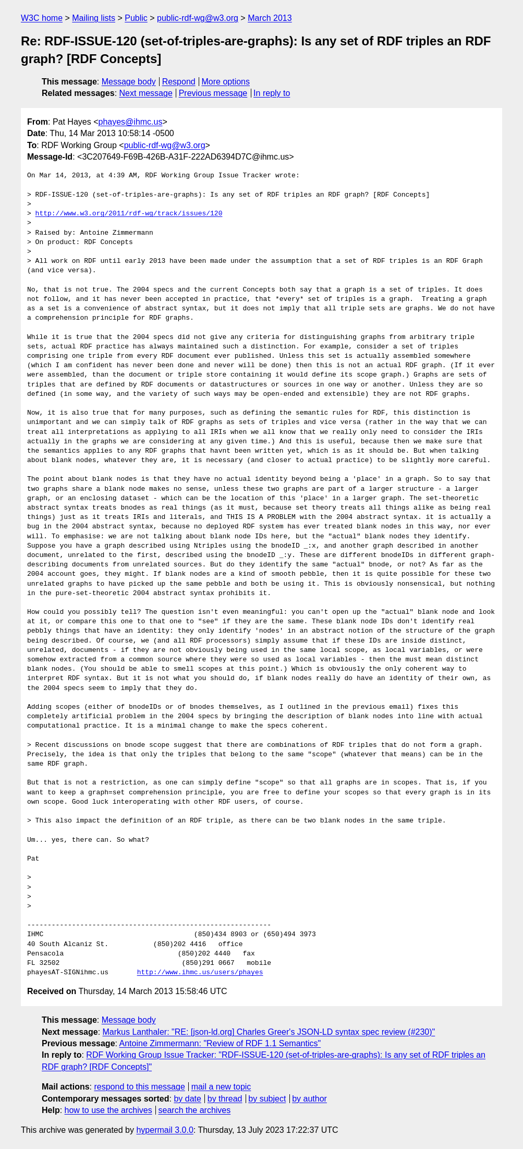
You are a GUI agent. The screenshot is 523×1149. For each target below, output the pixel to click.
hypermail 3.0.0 (164, 1130)
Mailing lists (93, 18)
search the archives (195, 1110)
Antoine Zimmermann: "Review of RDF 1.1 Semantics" (220, 1043)
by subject (267, 1098)
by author (309, 1098)
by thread (225, 1098)
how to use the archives (108, 1110)
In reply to (271, 93)
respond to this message (139, 1086)
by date (187, 1098)
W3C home (42, 18)
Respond (179, 81)
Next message (146, 93)
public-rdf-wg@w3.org (197, 18)
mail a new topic (221, 1086)
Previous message (213, 93)
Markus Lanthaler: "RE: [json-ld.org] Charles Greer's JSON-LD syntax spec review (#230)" (269, 1031)
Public (136, 18)
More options (226, 81)
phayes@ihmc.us (131, 121)
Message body (129, 81)
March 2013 (270, 18)
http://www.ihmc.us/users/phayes (200, 972)
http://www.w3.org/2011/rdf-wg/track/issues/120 (129, 214)
